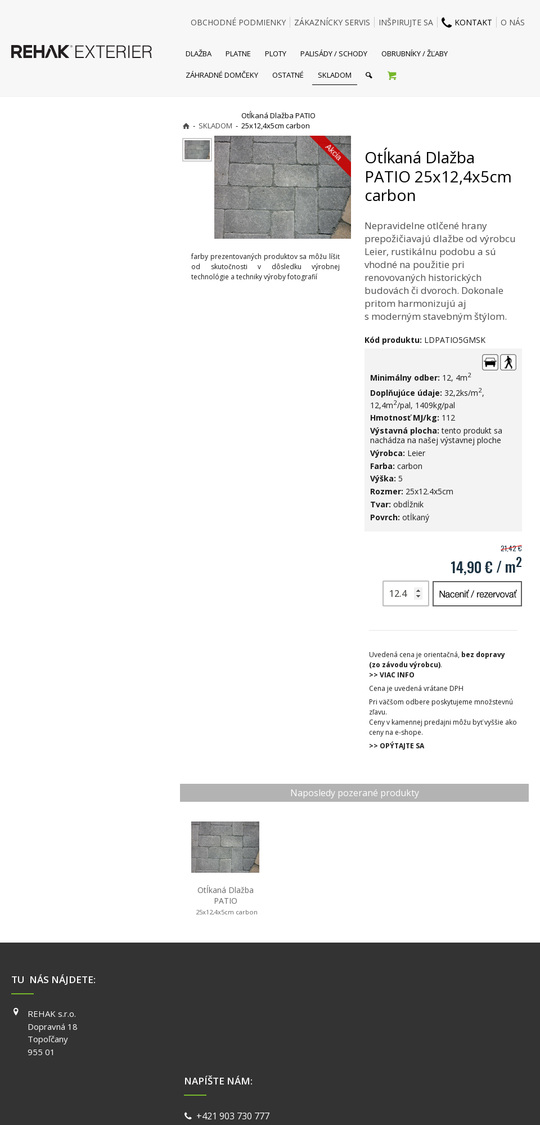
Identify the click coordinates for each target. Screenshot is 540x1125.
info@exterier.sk (233, 1029)
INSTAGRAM (401, 1029)
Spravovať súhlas (443, 1102)
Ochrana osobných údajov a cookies (348, 1102)
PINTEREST (400, 1062)
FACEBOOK (399, 1013)
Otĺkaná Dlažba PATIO (226, 901)
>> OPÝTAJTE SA (396, 746)
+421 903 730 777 (235, 1015)
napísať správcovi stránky (240, 1102)
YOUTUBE (397, 1045)
